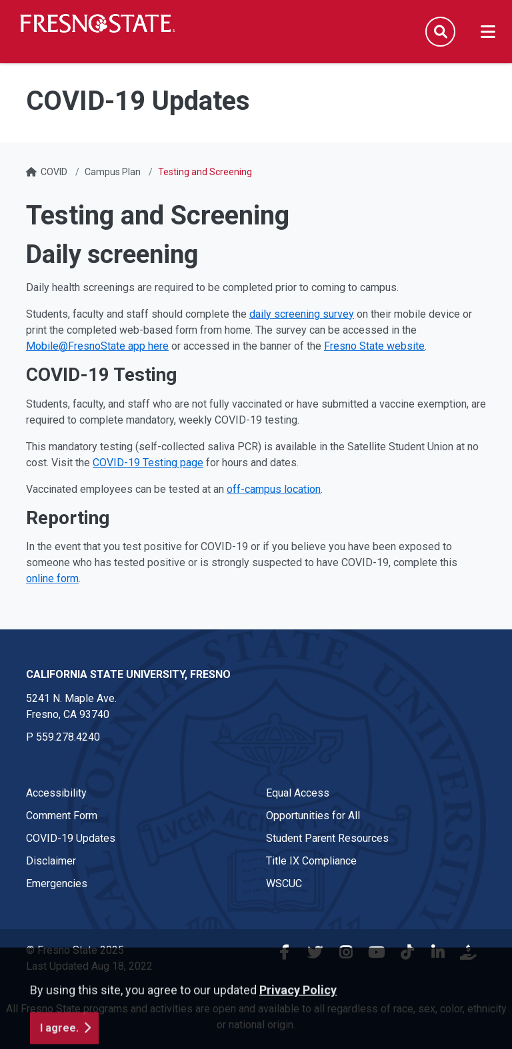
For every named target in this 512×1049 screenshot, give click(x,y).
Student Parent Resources (327, 838)
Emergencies (56, 883)
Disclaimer (51, 861)
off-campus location (274, 489)
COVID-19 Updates (70, 838)
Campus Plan (113, 172)
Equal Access (297, 793)
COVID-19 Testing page (148, 462)
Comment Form (61, 815)
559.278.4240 (68, 737)
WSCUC (284, 883)
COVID (54, 172)
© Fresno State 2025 (75, 950)
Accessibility (56, 793)
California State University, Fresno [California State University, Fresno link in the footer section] (128, 674)
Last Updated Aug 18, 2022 (89, 966)
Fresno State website (374, 346)
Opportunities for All (313, 815)
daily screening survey (301, 314)
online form (52, 578)
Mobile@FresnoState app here (97, 346)
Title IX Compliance (311, 861)
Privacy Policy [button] (298, 1035)
